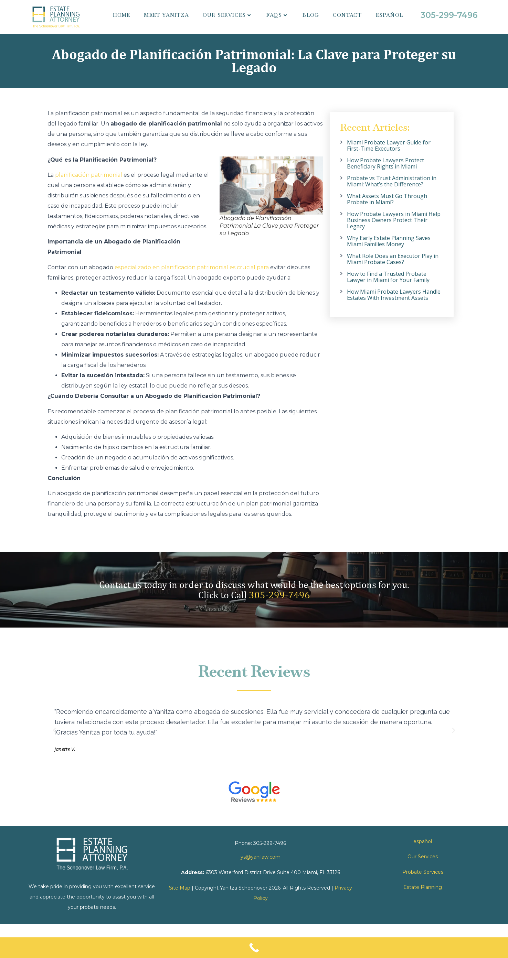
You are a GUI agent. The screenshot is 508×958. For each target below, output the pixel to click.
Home (121, 15)
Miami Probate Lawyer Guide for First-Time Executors (389, 145)
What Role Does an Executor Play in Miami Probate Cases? (392, 259)
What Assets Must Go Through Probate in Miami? (387, 199)
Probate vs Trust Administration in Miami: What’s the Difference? (391, 181)
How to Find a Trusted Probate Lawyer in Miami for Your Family (388, 277)
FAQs (276, 15)
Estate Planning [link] (422, 887)
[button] (54, 730)
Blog (311, 15)
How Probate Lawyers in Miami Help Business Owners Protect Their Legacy (394, 220)
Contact (347, 15)
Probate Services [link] (422, 872)
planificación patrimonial (88, 175)
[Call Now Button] (254, 947)
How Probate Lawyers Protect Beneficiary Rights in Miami (385, 163)
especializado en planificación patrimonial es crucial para (192, 267)
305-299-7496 (279, 594)
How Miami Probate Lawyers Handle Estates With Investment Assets (394, 295)
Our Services (227, 15)
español (389, 15)
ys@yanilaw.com (261, 857)
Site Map (179, 888)
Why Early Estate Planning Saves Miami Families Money (389, 241)
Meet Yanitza (166, 15)
